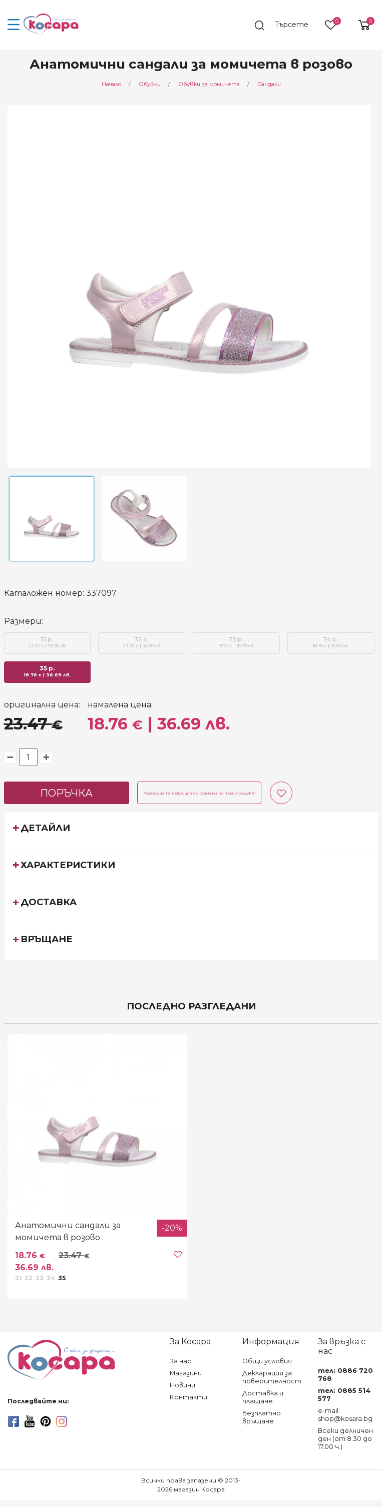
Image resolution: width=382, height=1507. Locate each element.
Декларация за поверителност (271, 1377)
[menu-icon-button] (14, 25)
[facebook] (14, 1421)
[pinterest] (46, 1421)
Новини (182, 1385)
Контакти (188, 1397)
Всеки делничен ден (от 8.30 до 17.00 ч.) (345, 1438)
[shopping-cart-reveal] (360, 25)
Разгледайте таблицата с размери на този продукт (199, 793)
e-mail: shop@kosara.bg (345, 1414)
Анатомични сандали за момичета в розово (68, 1231)
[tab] (191, 830)
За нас (180, 1361)
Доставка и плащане (262, 1397)
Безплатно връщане (261, 1417)
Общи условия (267, 1361)
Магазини (186, 1373)
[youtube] (30, 1421)
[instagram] (62, 1421)
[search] (286, 26)
